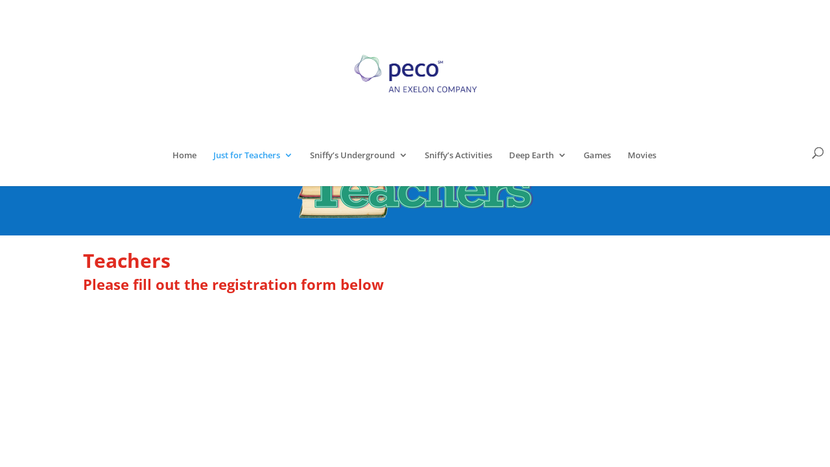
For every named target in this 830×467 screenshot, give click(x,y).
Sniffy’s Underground (352, 155)
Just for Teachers (246, 155)
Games (597, 155)
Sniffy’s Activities (458, 155)
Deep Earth (531, 155)
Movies (642, 155)
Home (184, 155)
